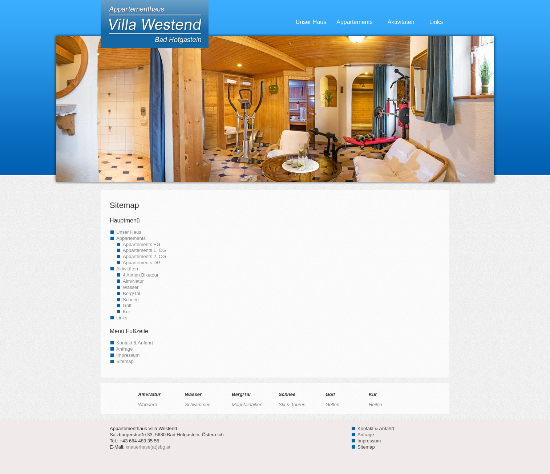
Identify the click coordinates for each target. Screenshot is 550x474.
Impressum (127, 355)
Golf (127, 305)
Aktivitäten (405, 22)
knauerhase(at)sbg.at (148, 447)
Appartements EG (141, 244)
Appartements (358, 22)
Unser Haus (311, 22)
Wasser (131, 287)
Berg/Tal (131, 293)
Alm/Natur (133, 281)
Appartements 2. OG (144, 256)
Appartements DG (142, 262)
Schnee (131, 299)
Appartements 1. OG (144, 250)
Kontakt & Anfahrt (134, 343)
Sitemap (125, 361)
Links (436, 22)
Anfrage (124, 349)
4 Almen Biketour (140, 275)
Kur (126, 311)
